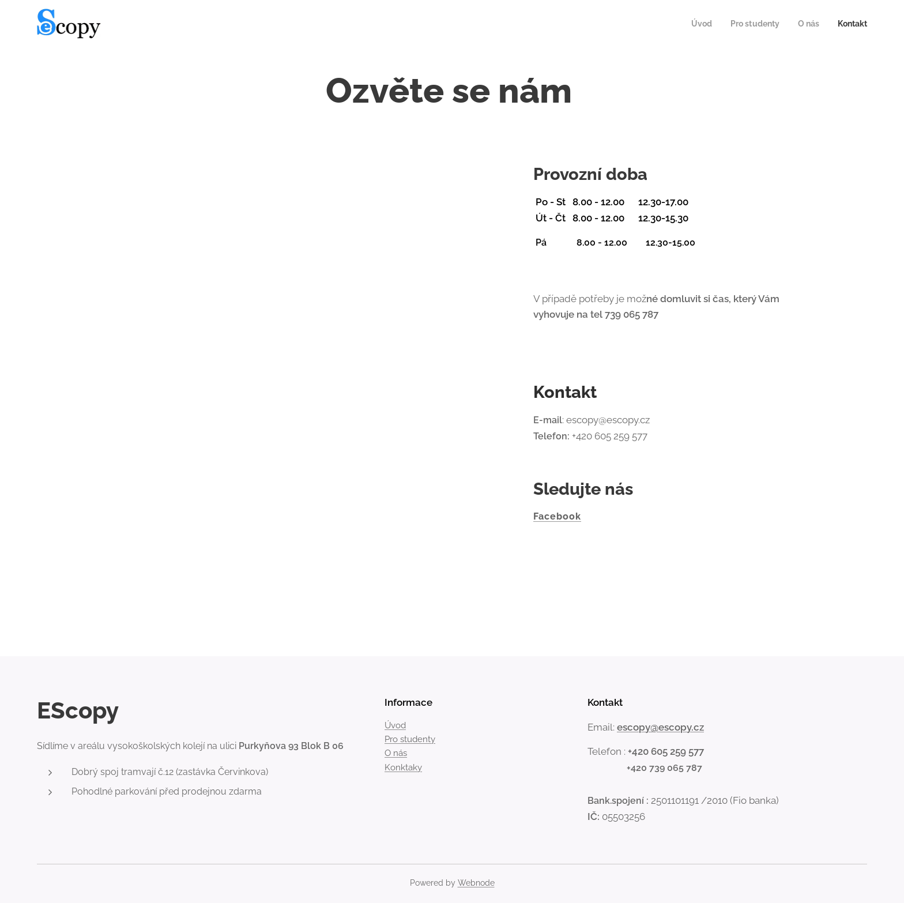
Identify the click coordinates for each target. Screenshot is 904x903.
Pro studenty (410, 739)
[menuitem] (694, 23)
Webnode (476, 882)
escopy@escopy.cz (660, 726)
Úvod (395, 725)
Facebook (557, 516)
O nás (396, 753)
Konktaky (403, 767)
